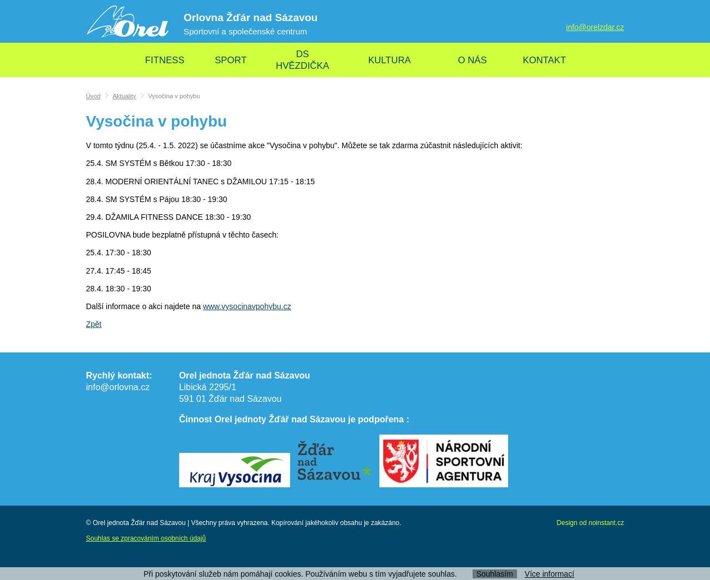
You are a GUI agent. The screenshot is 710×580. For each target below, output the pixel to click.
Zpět (94, 324)
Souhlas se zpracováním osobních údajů (146, 538)
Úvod (93, 96)
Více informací (549, 573)
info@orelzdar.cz (595, 27)
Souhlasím (494, 573)
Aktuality (124, 96)
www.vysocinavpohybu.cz (247, 306)
